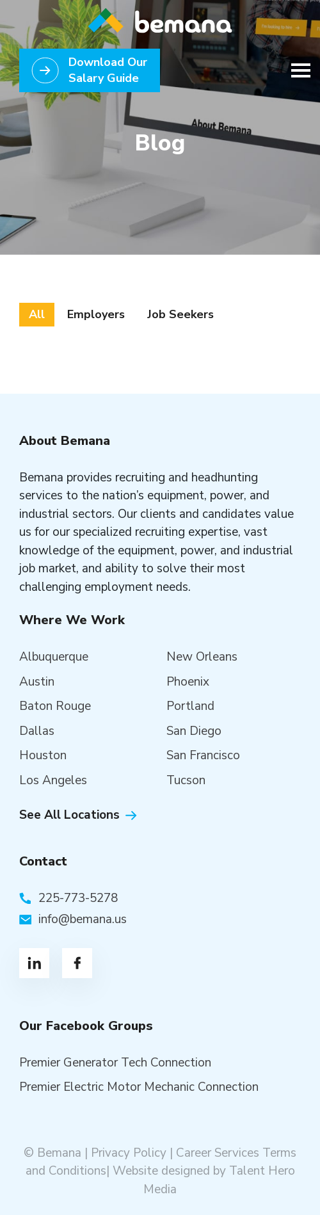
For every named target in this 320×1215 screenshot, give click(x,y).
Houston (43, 755)
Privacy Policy (128, 1153)
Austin (36, 681)
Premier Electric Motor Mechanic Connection (139, 1087)
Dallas (36, 731)
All (37, 314)
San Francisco (203, 755)
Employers (96, 314)
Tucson (185, 780)
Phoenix (187, 681)
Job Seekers (180, 314)
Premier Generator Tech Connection (115, 1062)
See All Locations (69, 815)
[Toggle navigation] (297, 70)
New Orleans (201, 656)
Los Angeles (53, 780)
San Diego (193, 731)
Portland (190, 706)
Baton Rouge (55, 706)
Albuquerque (53, 656)
